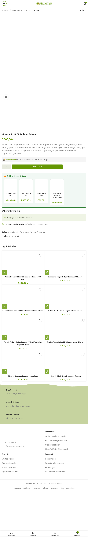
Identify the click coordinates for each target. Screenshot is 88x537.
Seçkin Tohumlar (17, 10)
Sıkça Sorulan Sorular (54, 487)
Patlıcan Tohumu (32, 10)
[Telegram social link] (18, 236)
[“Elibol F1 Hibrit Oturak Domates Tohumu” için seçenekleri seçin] (47, 395)
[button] (4, 277)
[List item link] (22, 467)
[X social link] (12, 236)
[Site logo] (44, 3)
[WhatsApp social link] (15, 236)
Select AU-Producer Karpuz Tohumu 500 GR (65, 321)
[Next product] (85, 10)
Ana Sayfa (5, 10)
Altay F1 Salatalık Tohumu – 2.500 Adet (22, 400)
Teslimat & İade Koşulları (56, 460)
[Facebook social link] (9, 236)
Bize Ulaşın (50, 491)
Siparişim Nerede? (10, 496)
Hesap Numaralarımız (55, 496)
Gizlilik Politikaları (52, 469)
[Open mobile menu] (4, 3)
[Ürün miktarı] (6, 166)
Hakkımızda (50, 483)
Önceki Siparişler (9, 487)
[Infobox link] (44, 416)
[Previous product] (80, 10)
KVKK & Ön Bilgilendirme (56, 464)
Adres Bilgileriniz (9, 491)
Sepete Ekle (37, 167)
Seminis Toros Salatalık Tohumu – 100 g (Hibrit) (65, 361)
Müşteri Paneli (8, 483)
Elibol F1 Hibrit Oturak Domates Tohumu (65, 400)
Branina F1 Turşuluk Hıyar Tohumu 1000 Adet (65, 282)
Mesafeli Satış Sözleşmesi (56, 473)
